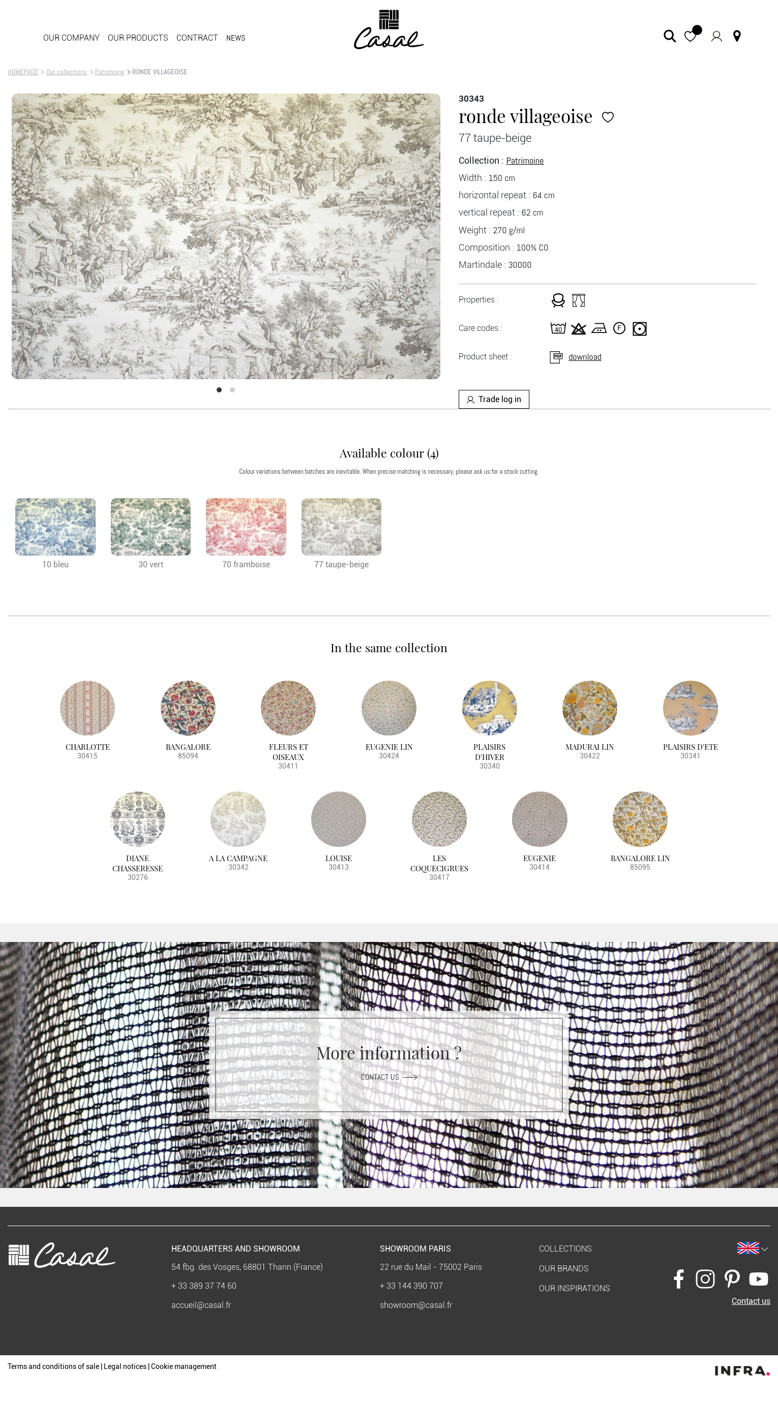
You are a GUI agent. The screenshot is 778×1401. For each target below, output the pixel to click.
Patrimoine (110, 71)
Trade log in (494, 399)
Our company (71, 38)
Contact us (389, 1076)
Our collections (66, 71)
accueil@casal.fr (201, 1305)
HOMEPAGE (23, 71)
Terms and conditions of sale (53, 1366)
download (575, 356)
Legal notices (125, 1366)
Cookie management (184, 1366)
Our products (138, 38)
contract (197, 38)
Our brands (564, 1268)
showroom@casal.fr (416, 1305)
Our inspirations (574, 1288)
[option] (226, 236)
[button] (690, 36)
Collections (565, 1249)
